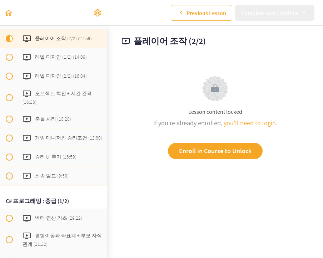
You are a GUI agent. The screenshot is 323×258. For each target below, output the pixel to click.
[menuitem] (98, 12)
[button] (9, 12)
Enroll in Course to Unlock (215, 151)
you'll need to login (250, 123)
